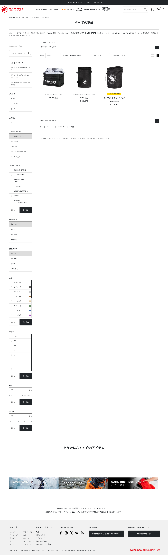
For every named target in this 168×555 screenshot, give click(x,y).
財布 (101, 33)
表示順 (42, 56)
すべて (13, 229)
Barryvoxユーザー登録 (43, 544)
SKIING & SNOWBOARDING (20, 202)
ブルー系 (22, 310)
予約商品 (14, 240)
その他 (71, 127)
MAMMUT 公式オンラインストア (19, 17)
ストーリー (27, 535)
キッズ (13, 109)
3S (15, 341)
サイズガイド (40, 538)
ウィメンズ (14, 104)
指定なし (14, 224)
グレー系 (22, 292)
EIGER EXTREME (20, 170)
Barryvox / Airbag (41, 541)
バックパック (15, 157)
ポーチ (107, 33)
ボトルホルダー (60, 127)
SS (15, 345)
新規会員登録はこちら (144, 534)
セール (13, 264)
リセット (14, 210)
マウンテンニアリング (128, 33)
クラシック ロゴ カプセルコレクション (20, 76)
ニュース (26, 538)
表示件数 (117, 56)
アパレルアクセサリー (18, 152)
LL (14, 364)
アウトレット (15, 269)
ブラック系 (22, 287)
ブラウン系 (22, 296)
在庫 (94, 56)
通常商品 (14, 234)
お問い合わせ (40, 535)
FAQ (37, 532)
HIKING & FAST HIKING (19, 181)
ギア (12, 123)
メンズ (13, 98)
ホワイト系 (22, 282)
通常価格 (14, 258)
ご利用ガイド (12, 550)
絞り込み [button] (26, 210)
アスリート (27, 544)
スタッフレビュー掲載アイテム (20, 69)
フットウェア (15, 141)
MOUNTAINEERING (21, 191)
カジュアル (115, 33)
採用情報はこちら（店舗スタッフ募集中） (106, 534)
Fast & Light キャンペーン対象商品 (20, 84)
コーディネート (28, 541)
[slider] (12, 390)
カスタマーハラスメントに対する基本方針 (60, 550)
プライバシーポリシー (36, 550)
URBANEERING (19, 175)
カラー (65, 56)
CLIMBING (17, 186)
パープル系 (22, 315)
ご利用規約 (23, 550)
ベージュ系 (22, 301)
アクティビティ (28, 532)
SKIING (16, 196)
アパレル (14, 146)
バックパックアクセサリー (40, 17)
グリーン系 (22, 306)
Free (15, 336)
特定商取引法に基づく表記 (86, 550)
